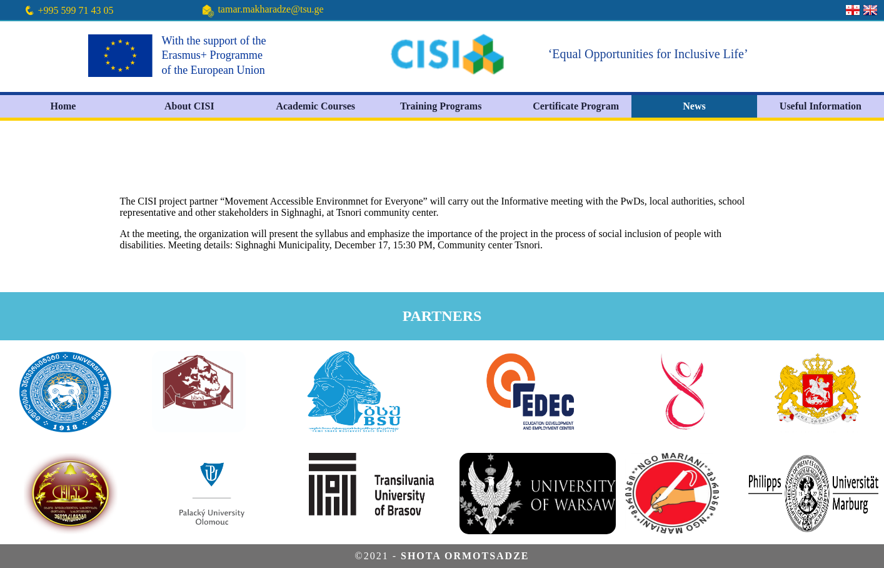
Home (63, 106)
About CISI (189, 106)
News (694, 106)
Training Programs (441, 106)
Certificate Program (576, 106)
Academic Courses (315, 106)
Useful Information (820, 106)
